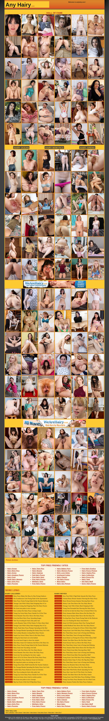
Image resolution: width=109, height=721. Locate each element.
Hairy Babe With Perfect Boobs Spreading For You (73, 670)
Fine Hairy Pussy (38, 579)
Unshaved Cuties (63, 575)
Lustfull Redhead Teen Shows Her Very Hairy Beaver (74, 625)
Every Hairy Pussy (89, 584)
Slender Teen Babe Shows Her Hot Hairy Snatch (72, 640)
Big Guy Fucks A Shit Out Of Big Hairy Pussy (23, 682)
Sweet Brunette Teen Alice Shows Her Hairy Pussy (24, 616)
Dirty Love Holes (63, 573)
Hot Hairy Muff (87, 581)
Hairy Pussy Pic (88, 577)
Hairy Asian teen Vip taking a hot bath (20, 647)
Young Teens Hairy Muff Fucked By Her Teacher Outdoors (26, 665)
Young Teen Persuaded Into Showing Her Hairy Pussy (74, 608)
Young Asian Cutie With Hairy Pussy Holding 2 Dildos (74, 630)
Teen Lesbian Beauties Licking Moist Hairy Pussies (24, 633)
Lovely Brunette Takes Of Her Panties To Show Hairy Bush (27, 623)
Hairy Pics (58, 712)
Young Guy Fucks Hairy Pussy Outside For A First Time (26, 613)
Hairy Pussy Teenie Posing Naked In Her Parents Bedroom (26, 601)
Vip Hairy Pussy (63, 579)
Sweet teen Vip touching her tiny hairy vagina (22, 655)
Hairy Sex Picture (63, 584)
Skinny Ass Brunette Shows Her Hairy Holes (71, 665)
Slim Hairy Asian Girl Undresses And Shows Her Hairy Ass (27, 643)
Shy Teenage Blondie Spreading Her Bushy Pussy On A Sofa (27, 630)
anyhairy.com (96, 719)
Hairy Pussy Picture (89, 571)
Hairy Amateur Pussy (15, 575)
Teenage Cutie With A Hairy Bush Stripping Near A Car (25, 603)
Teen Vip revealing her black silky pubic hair (22, 620)
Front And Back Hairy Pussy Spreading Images (23, 618)
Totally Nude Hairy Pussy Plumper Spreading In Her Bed (26, 628)
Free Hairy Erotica (89, 569)
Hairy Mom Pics (54, 147)
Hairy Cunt (11, 577)
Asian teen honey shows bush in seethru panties (23, 677)
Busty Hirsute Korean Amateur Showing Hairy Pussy (74, 601)
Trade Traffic (54, 716)
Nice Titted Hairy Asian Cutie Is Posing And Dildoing (74, 633)
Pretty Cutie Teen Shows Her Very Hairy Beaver (23, 650)
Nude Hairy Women (14, 579)
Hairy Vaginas (37, 573)
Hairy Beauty (37, 571)
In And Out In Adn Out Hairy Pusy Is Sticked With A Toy (75, 611)
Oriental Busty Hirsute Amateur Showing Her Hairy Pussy (75, 598)
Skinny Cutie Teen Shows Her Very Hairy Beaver (73, 603)
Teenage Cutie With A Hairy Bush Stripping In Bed (73, 606)
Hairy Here (26, 712)
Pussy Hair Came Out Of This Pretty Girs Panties (73, 672)
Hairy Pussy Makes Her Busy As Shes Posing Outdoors (25, 596)
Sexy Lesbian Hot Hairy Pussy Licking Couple (23, 611)
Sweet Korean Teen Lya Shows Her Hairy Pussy (72, 643)
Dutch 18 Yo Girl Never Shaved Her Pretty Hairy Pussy (25, 657)
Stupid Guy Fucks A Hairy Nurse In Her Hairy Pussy (25, 635)
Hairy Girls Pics (13, 581)
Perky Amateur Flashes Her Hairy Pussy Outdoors (73, 682)
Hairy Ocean (21, 147)
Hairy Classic (62, 577)
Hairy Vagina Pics (88, 573)
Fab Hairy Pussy (38, 575)
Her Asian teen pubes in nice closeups (20, 608)
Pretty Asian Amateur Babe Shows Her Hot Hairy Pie (74, 616)
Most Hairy (61, 581)
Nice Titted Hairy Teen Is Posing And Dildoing (72, 635)
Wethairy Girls (37, 581)
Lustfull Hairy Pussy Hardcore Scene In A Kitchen (24, 660)
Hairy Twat (86, 579)
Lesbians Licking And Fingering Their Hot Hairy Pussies (26, 606)
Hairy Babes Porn (64, 569)
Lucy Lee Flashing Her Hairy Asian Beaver (71, 620)
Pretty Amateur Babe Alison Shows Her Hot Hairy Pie (74, 613)
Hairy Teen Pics (38, 569)
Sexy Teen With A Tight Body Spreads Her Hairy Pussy (75, 596)
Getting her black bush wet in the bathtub (21, 638)
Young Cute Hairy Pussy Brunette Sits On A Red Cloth (74, 679)
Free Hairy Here (38, 577)
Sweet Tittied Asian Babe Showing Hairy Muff (72, 650)
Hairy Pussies (12, 584)
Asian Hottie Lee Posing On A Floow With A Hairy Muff (75, 628)
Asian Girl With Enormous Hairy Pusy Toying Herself (74, 623)
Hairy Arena (87, 147)
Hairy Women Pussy (65, 571)
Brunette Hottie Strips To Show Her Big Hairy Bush (74, 660)
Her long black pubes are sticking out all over (22, 662)
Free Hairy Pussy (38, 584)
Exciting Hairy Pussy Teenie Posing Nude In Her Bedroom (76, 618)
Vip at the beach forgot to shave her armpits (22, 640)
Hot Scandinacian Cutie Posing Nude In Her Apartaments (26, 598)
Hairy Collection (88, 575)
